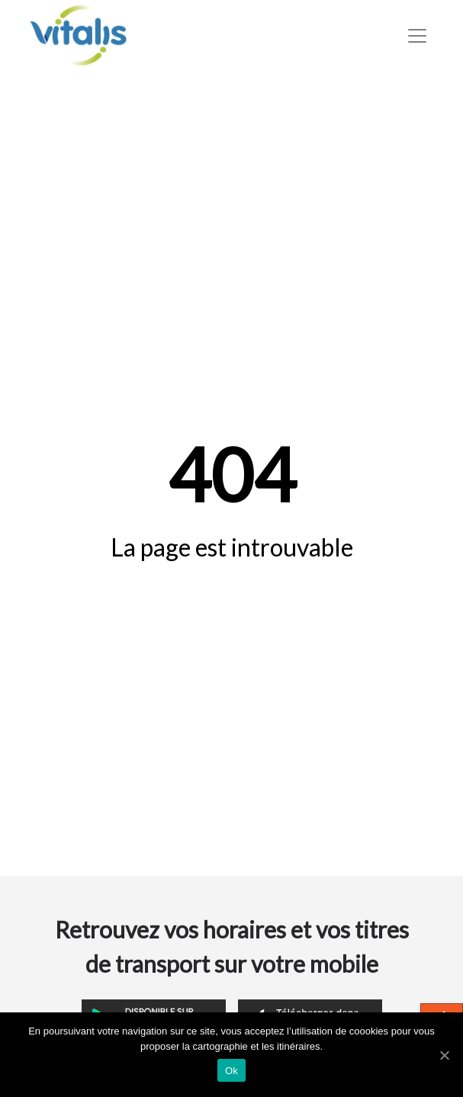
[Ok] (444, 1055)
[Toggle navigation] (417, 35)
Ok (231, 1070)
